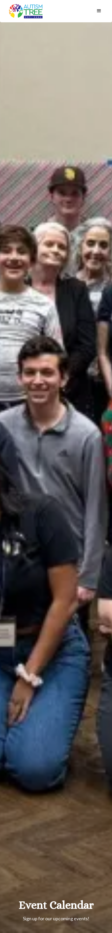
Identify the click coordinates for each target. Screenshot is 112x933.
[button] (99, 11)
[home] (24, 11)
